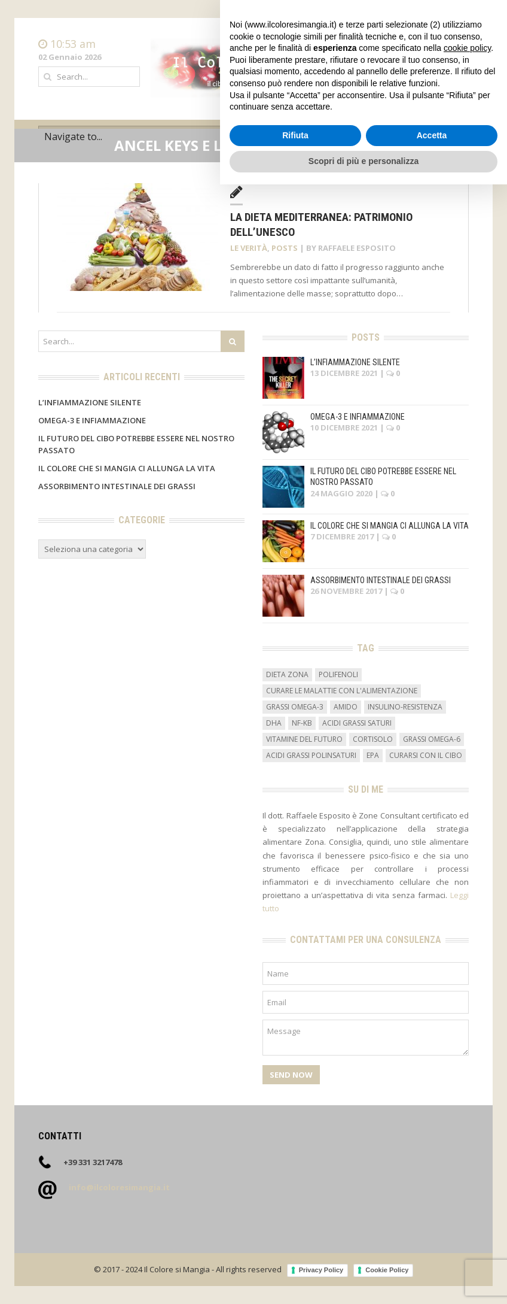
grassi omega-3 (294, 707)
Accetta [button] (432, 1255)
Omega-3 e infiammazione (92, 420)
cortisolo (373, 739)
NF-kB (302, 723)
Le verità (248, 247)
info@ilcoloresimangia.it (119, 1187)
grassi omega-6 (431, 739)
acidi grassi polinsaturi (311, 755)
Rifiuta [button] (295, 1255)
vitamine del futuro (304, 739)
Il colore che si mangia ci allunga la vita (126, 468)
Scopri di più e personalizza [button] (364, 1280)
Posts (284, 247)
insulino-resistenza (405, 707)
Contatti (453, 56)
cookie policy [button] (467, 1167)
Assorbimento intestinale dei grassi (117, 486)
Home (457, 44)
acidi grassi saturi (357, 723)
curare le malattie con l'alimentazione (341, 691)
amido (346, 707)
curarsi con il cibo (425, 755)
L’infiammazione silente (89, 402)
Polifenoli (338, 674)
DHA (274, 723)
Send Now (291, 1074)
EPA (372, 755)
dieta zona (287, 674)
